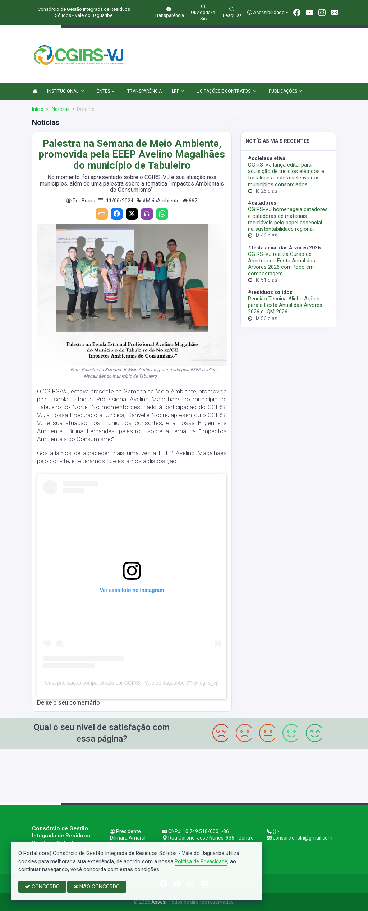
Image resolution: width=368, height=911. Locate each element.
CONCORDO (42, 886)
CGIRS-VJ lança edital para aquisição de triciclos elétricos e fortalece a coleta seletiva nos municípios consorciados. (286, 175)
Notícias (60, 109)
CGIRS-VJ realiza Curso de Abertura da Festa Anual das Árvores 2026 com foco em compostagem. (281, 264)
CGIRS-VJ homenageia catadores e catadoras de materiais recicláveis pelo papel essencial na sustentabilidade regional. (288, 219)
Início (37, 109)
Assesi (158, 902)
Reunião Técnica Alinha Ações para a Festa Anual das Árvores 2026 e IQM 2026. (285, 305)
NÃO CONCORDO (97, 886)
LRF (178, 91)
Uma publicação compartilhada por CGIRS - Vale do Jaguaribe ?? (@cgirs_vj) (131, 683)
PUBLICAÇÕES (285, 91)
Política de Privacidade (201, 861)
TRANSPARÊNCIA (144, 91)
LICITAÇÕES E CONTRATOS (226, 91)
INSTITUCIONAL (65, 91)
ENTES (106, 91)
